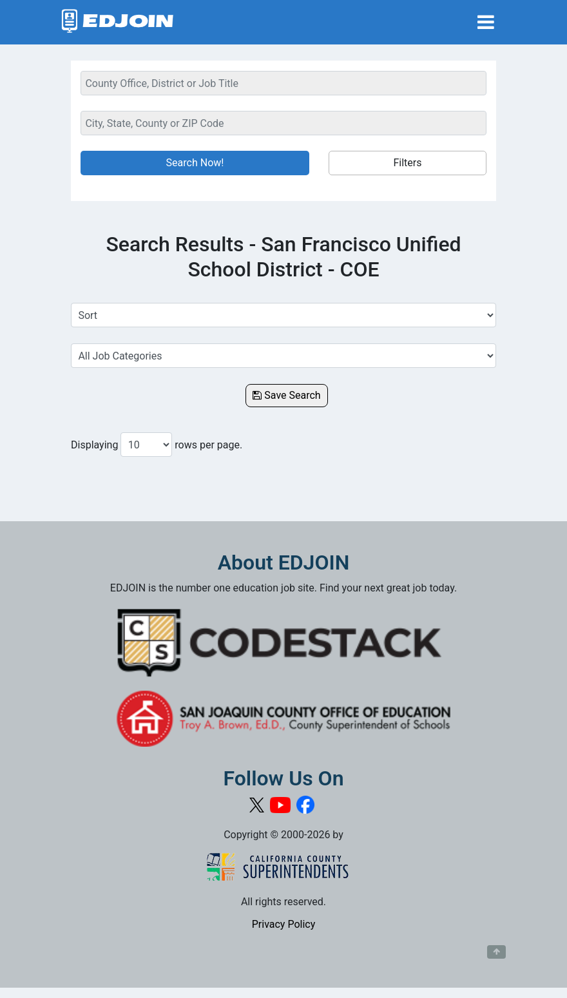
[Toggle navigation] (486, 22)
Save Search (286, 395)
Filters (407, 163)
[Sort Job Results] (283, 315)
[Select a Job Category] (283, 355)
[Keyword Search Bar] (283, 83)
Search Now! (195, 163)
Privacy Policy (284, 924)
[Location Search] (283, 123)
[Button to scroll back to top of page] (496, 952)
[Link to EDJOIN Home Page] (117, 22)
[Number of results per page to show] (146, 444)
